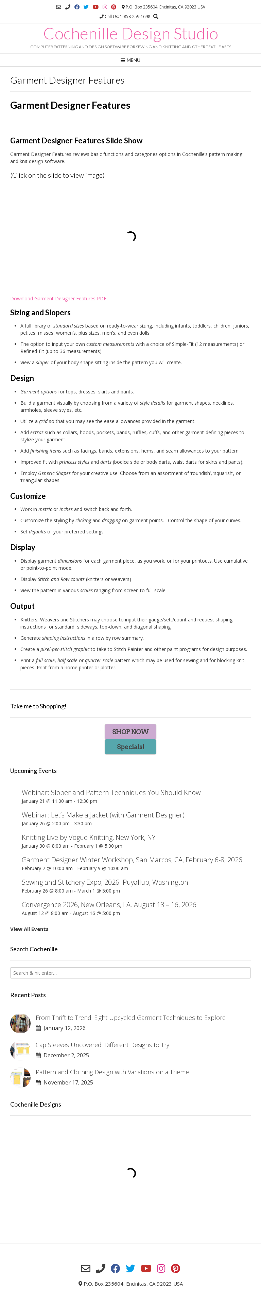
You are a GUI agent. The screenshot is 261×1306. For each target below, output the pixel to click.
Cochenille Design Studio (130, 33)
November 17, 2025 (64, 1082)
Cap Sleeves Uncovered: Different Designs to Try (102, 1045)
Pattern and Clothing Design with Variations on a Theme (112, 1072)
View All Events (29, 928)
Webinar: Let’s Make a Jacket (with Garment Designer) (103, 814)
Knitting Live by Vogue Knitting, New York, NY (89, 837)
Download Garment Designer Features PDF (58, 298)
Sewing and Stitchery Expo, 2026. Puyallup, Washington (105, 882)
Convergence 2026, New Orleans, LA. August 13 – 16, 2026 (109, 904)
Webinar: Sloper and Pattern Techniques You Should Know (111, 792)
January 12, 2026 (61, 1028)
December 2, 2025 (62, 1055)
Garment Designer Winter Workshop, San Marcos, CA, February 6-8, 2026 (132, 859)
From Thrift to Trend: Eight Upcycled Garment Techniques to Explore (131, 1017)
